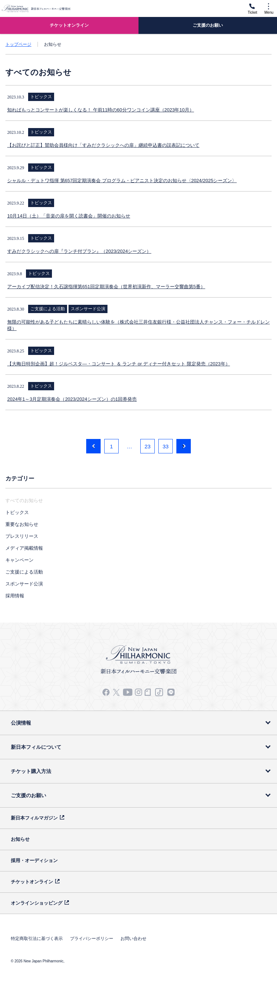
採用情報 (14, 595)
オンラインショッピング (36, 903)
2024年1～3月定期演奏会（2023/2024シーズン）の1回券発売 (72, 399)
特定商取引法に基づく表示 (37, 938)
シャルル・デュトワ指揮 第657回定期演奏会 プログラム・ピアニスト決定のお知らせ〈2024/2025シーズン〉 (122, 180)
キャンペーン (19, 560)
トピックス (17, 512)
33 (166, 446)
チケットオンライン (32, 881)
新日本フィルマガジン (34, 818)
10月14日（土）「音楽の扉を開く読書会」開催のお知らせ (68, 216)
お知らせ (20, 839)
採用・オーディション (34, 860)
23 (148, 446)
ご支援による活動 (24, 572)
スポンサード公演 (24, 584)
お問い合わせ (133, 938)
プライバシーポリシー (91, 938)
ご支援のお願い (28, 795)
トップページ (18, 44)
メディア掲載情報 (24, 548)
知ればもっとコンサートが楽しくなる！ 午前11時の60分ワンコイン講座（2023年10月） (100, 110)
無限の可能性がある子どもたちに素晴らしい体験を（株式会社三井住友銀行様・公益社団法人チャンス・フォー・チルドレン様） (138, 325)
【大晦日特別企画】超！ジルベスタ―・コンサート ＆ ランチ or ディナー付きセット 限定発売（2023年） (118, 363)
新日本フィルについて (36, 747)
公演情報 (21, 723)
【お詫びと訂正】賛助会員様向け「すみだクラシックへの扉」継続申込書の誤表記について (103, 145)
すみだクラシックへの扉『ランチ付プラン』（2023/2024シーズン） (79, 251)
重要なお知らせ (21, 524)
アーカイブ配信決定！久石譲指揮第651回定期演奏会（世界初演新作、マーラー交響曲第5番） (106, 286)
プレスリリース (21, 536)
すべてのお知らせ (24, 500)
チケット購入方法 (31, 771)
